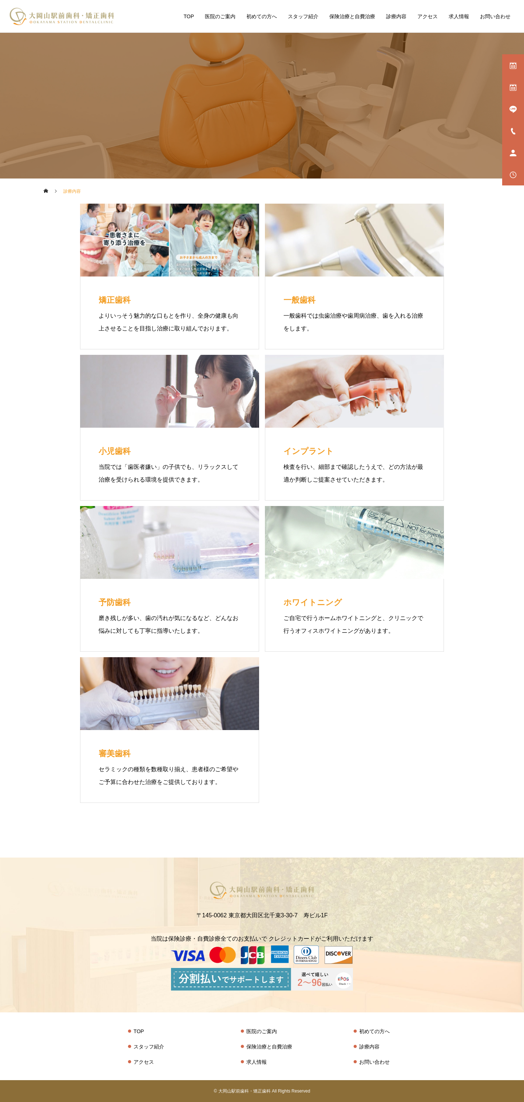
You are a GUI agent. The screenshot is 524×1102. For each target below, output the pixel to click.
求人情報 (459, 16)
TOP (188, 16)
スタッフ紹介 (303, 16)
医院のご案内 (220, 16)
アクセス (427, 16)
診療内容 (396, 16)
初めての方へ (261, 16)
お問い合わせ (495, 16)
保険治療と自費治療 (352, 16)
